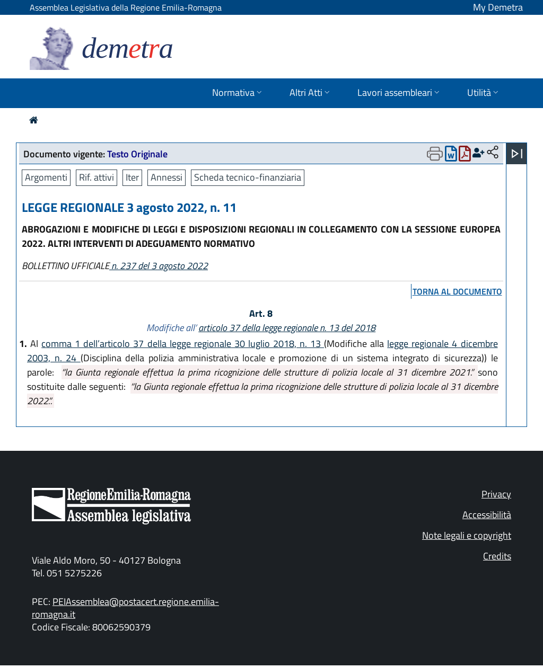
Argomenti (46, 177)
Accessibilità (486, 514)
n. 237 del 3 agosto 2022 (158, 266)
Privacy (496, 494)
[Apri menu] (517, 153)
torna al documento (457, 291)
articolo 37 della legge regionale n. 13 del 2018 (286, 327)
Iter (132, 177)
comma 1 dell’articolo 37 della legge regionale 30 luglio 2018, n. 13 (182, 343)
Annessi (166, 177)
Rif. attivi (96, 177)
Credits (497, 556)
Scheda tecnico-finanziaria (247, 177)
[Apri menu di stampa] (435, 154)
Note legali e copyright (466, 535)
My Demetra (498, 7)
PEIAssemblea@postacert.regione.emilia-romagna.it (125, 607)
